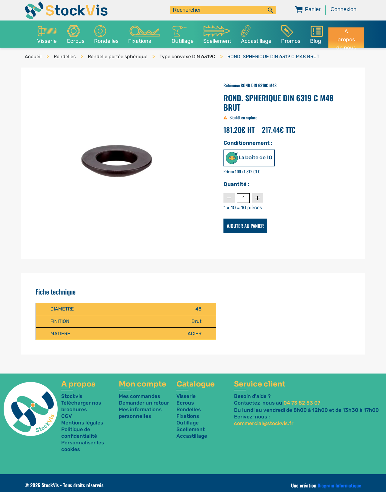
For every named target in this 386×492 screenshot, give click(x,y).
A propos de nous (346, 38)
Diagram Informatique (339, 485)
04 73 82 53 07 (301, 403)
